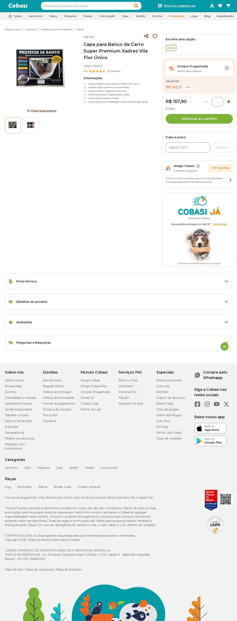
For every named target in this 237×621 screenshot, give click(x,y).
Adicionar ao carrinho (199, 120)
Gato (27, 469)
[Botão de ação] (227, 70)
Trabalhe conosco (17, 417)
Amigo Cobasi (90, 382)
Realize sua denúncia (19, 440)
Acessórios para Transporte (56, 31)
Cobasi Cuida (89, 405)
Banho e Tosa (127, 382)
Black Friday (164, 405)
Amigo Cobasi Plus (94, 388)
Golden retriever (89, 489)
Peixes (89, 469)
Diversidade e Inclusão (20, 399)
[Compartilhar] (146, 38)
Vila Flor (89, 39)
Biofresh (162, 394)
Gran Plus (163, 423)
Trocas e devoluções (57, 411)
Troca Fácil (50, 417)
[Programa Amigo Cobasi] (212, 6)
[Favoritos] (220, 6)
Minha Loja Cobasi (169, 434)
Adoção (123, 399)
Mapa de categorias (39, 571)
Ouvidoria (49, 423)
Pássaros (43, 469)
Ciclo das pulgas (167, 411)
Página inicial (12, 31)
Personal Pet (127, 394)
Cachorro (30, 31)
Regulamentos (53, 388)
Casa (59, 469)
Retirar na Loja (91, 411)
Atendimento (225, 17)
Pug (8, 489)
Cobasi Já (87, 399)
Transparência (14, 434)
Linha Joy (163, 388)
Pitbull (42, 489)
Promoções (176, 17)
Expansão (11, 428)
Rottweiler (24, 489)
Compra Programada (95, 394)
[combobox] (99, 7)
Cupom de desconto (170, 399)
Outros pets (109, 469)
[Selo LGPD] (215, 536)
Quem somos (14, 382)
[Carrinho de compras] (228, 6)
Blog (207, 17)
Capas (80, 31)
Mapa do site (14, 571)
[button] (144, 7)
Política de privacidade (58, 399)
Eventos (10, 394)
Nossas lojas (13, 388)
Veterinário (126, 388)
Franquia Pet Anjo (130, 405)
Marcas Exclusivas (168, 382)
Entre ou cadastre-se (179, 7)
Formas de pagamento (59, 405)
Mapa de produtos (69, 571)
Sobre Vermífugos (169, 417)
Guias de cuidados (169, 440)
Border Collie (63, 489)
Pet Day (162, 428)
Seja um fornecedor (19, 423)
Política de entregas (57, 394)
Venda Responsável (18, 411)
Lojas (194, 17)
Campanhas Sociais (18, 405)
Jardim (74, 469)
